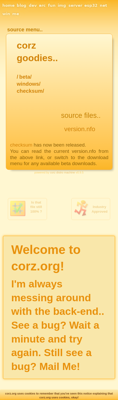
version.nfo (79, 128)
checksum (21, 145)
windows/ (28, 84)
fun (52, 5)
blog (21, 5)
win (6, 13)
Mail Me (58, 366)
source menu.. (25, 29)
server (75, 5)
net (103, 5)
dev (33, 5)
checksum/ (30, 91)
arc (42, 5)
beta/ (25, 77)
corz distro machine (62, 172)
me (15, 13)
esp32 (90, 5)
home (8, 5)
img (62, 5)
